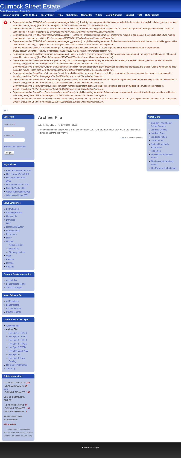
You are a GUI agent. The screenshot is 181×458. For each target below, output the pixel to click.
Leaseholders (12, 305)
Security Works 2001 (16, 188)
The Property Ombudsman (163, 168)
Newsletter (86, 15)
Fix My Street (47, 15)
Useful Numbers (114, 15)
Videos (98, 15)
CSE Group (72, 15)
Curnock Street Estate (30, 6)
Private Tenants (13, 312)
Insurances (11, 234)
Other (8, 256)
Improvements (13, 230)
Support (130, 15)
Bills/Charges (12, 209)
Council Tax (11, 280)
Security (10, 267)
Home (5, 110)
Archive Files (12, 329)
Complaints (11, 216)
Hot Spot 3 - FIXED (18, 340)
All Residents (12, 301)
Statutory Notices (17, 252)
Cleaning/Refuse (14, 212)
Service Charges (14, 287)
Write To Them (30, 15)
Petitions (10, 259)
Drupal (96, 447)
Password (9, 135)
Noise (9, 238)
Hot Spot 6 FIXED (17, 347)
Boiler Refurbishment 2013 (18, 170)
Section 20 (14, 248)
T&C (139, 15)
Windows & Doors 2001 (17, 195)
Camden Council (11, 15)
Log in (123, 138)
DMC (8, 223)
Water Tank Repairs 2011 (18, 192)
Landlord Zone (158, 133)
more (6, 389)
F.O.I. (60, 15)
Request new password (15, 146)
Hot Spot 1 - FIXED (18, 333)
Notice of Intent (16, 245)
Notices (9, 241)
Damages (10, 220)
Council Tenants (13, 308)
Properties (156, 151)
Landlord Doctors (159, 130)
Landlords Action (159, 137)
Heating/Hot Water (15, 227)
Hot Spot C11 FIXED (18, 351)
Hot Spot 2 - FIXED (18, 336)
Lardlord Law (157, 140)
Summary (10, 368)
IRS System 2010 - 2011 (17, 184)
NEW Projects (152, 15)
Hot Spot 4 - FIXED (18, 344)
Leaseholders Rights (15, 284)
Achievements (12, 326)
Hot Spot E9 (14, 354)
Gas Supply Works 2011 (17, 174)
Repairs (9, 263)
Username (9, 124)
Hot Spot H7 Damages (16, 365)
